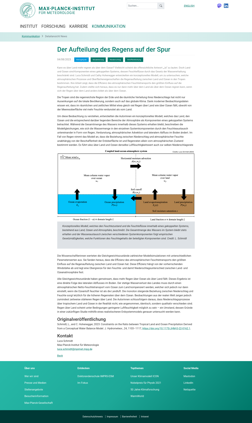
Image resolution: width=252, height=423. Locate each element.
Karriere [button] (78, 26)
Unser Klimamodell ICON (144, 376)
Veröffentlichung (134, 60)
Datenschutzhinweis (93, 416)
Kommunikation (31, 36)
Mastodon (189, 376)
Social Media (191, 368)
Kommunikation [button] (109, 26)
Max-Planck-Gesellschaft (38, 402)
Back (60, 355)
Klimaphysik (81, 60)
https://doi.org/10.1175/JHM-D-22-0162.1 (166, 328)
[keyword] (142, 6)
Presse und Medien (35, 382)
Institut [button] (28, 26)
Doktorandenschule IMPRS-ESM (95, 376)
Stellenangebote (33, 389)
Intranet (145, 416)
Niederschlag (115, 60)
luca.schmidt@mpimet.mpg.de (74, 349)
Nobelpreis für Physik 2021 (145, 382)
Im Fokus (82, 382)
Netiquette (189, 389)
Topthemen (137, 368)
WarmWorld (137, 396)
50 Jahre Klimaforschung (144, 389)
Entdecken (83, 368)
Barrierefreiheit (129, 416)
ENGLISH (189, 5)
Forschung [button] (53, 26)
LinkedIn (188, 382)
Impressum (112, 416)
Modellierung (98, 60)
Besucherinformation (36, 396)
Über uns (29, 368)
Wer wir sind (31, 376)
